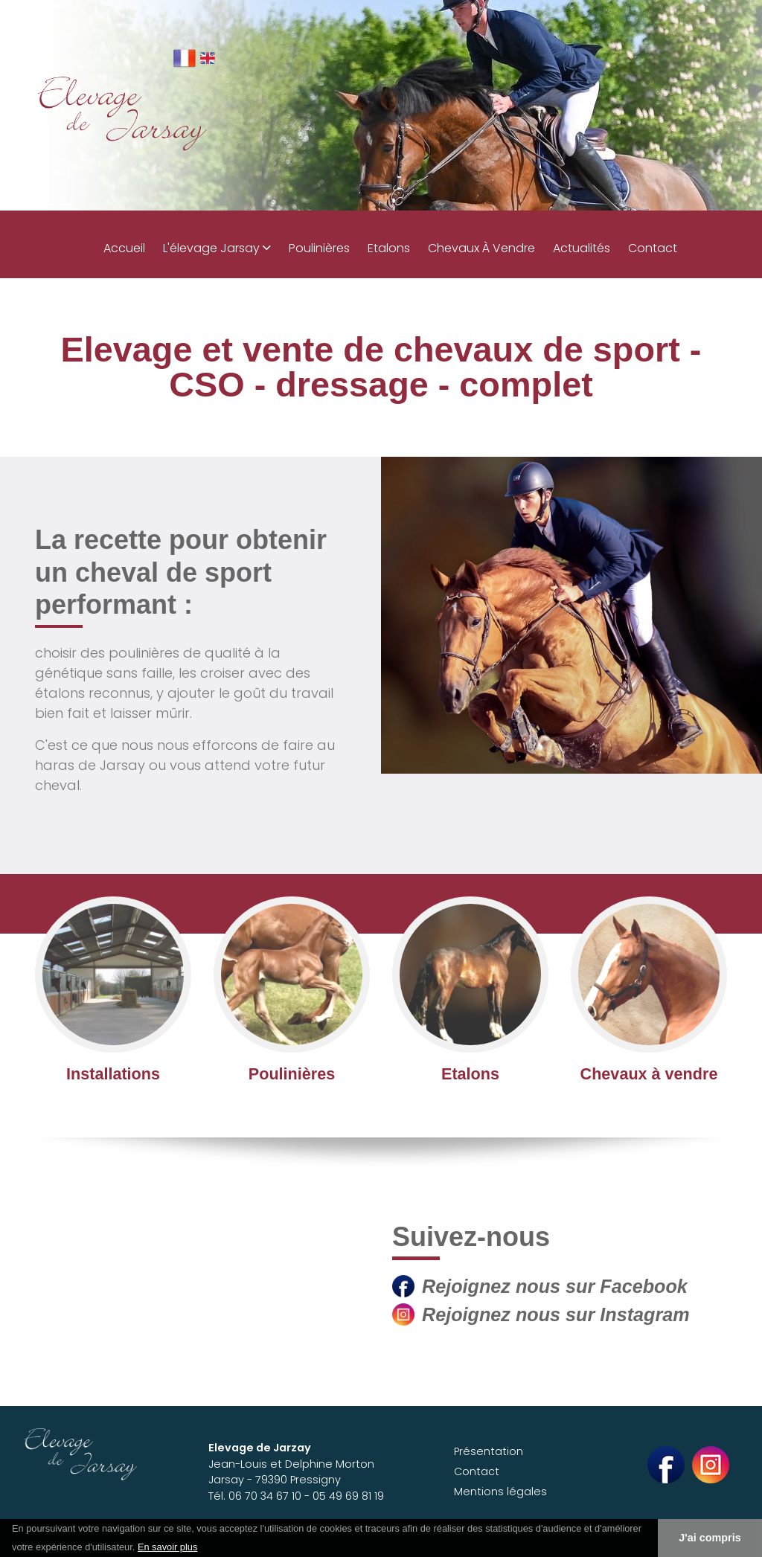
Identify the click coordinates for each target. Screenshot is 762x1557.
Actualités (581, 248)
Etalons (389, 248)
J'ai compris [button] (709, 1538)
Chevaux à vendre (481, 248)
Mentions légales (500, 1491)
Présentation (488, 1451)
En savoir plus (167, 1547)
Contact (652, 248)
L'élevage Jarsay (217, 248)
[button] (203, 1548)
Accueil (124, 248)
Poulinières (319, 248)
